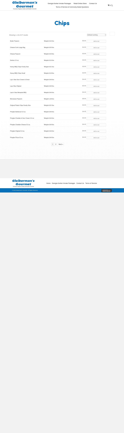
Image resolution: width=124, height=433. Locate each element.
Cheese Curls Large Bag (17, 47)
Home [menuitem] (48, 183)
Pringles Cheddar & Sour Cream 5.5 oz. (22, 118)
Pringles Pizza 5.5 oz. (16, 137)
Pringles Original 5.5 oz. (17, 131)
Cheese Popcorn (15, 54)
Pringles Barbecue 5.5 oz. (18, 111)
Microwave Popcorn (16, 99)
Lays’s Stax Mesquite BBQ (18, 92)
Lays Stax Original (15, 86)
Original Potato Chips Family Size (20, 105)
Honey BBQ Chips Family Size (19, 66)
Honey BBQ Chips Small (17, 73)
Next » (61, 144)
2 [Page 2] (55, 144)
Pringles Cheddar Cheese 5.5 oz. (20, 124)
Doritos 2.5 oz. (14, 60)
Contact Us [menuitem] (80, 183)
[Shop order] (96, 35)
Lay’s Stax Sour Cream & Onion (20, 79)
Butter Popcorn (14, 41)
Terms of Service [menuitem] (91, 183)
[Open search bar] (112, 5)
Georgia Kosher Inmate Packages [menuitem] (63, 183)
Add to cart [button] (96, 41)
